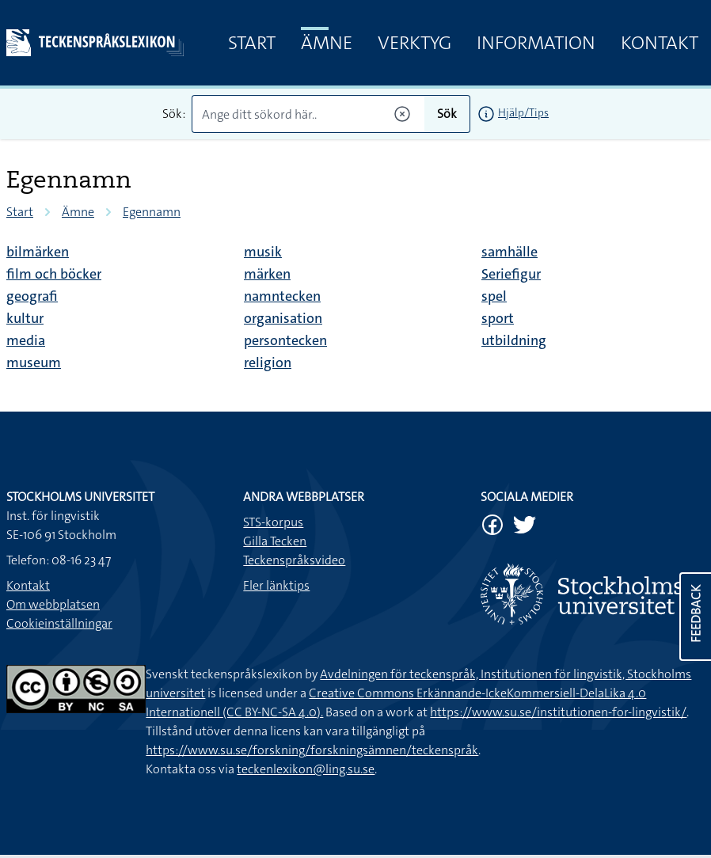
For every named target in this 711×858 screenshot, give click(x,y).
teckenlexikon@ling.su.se (306, 769)
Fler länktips (276, 585)
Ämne (326, 42)
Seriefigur (511, 273)
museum (33, 362)
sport (497, 318)
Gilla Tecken (274, 541)
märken (267, 273)
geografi (32, 296)
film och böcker (53, 273)
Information (536, 42)
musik (263, 251)
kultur (25, 318)
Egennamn (152, 211)
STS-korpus (273, 522)
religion (267, 362)
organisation (283, 318)
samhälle (509, 251)
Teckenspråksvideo (294, 560)
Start (252, 42)
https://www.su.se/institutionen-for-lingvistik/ (558, 712)
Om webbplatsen (53, 604)
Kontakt (659, 42)
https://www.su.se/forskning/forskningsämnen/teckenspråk (312, 750)
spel (494, 296)
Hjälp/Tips (523, 112)
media (25, 340)
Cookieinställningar (59, 623)
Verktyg (414, 42)
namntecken (282, 296)
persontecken (285, 340)
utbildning (513, 340)
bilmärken (37, 251)
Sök (447, 113)
